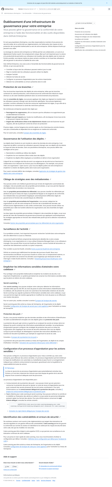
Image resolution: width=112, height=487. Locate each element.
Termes (18, 480)
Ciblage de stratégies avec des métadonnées (27, 179)
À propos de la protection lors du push (23, 337)
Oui (7, 466)
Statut (33, 480)
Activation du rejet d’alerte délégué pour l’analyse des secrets (29, 411)
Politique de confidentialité (10, 469)
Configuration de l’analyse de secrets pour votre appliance (29, 306)
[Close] (107, 3)
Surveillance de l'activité (17, 228)
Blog (53, 480)
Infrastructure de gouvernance (42, 13)
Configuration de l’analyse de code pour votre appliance (28, 447)
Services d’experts (46, 480)
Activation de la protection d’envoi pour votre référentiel (38, 343)
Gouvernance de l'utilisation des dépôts (25, 138)
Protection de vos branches (18, 86)
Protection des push (13, 314)
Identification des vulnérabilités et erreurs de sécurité (32, 416)
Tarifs (38, 480)
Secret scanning (11, 283)
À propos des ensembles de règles (34, 133)
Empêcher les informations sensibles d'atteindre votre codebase (31, 268)
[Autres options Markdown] (94, 23)
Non (14, 466)
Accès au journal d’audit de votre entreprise (45, 249)
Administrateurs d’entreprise (12, 13)
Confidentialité (26, 480)
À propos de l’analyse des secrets (46, 301)
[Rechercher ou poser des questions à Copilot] (67, 9)
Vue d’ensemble (26, 13)
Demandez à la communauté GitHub (50, 466)
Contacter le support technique (49, 468)
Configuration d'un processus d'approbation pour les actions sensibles (34, 350)
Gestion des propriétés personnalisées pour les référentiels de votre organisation (37, 223)
